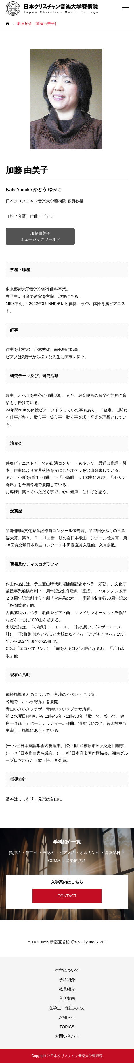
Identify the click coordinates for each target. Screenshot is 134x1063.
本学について (67, 970)
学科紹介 (67, 979)
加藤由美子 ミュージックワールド (40, 236)
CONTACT (67, 895)
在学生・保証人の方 (67, 1008)
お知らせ (67, 1017)
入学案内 (67, 998)
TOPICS (67, 1026)
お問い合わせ (67, 1036)
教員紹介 (67, 989)
